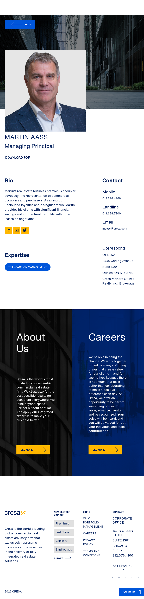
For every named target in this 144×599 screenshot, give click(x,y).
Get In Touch (122, 567)
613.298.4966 (111, 198)
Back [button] (27, 24)
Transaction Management (27, 267)
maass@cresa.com (114, 228)
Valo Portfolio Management (93, 522)
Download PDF (17, 157)
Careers (89, 533)
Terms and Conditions (92, 553)
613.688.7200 (111, 213)
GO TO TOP (129, 592)
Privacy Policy (89, 542)
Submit (58, 558)
